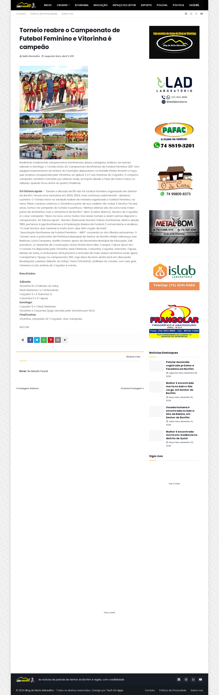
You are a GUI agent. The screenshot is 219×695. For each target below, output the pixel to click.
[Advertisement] (174, 539)
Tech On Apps (114, 690)
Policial (162, 5)
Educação (101, 5)
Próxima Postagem (131, 388)
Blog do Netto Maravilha (39, 690)
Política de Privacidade (43, 13)
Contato (21, 13)
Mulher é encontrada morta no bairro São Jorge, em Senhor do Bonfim (180, 388)
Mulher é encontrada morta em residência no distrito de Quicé (181, 435)
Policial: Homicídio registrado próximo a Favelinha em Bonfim (180, 365)
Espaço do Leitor (124, 5)
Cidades (62, 5)
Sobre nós (67, 13)
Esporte (146, 5)
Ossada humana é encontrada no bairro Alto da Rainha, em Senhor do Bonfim (180, 412)
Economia (81, 5)
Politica (178, 5)
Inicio (48, 5)
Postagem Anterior (28, 388)
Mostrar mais (133, 356)
